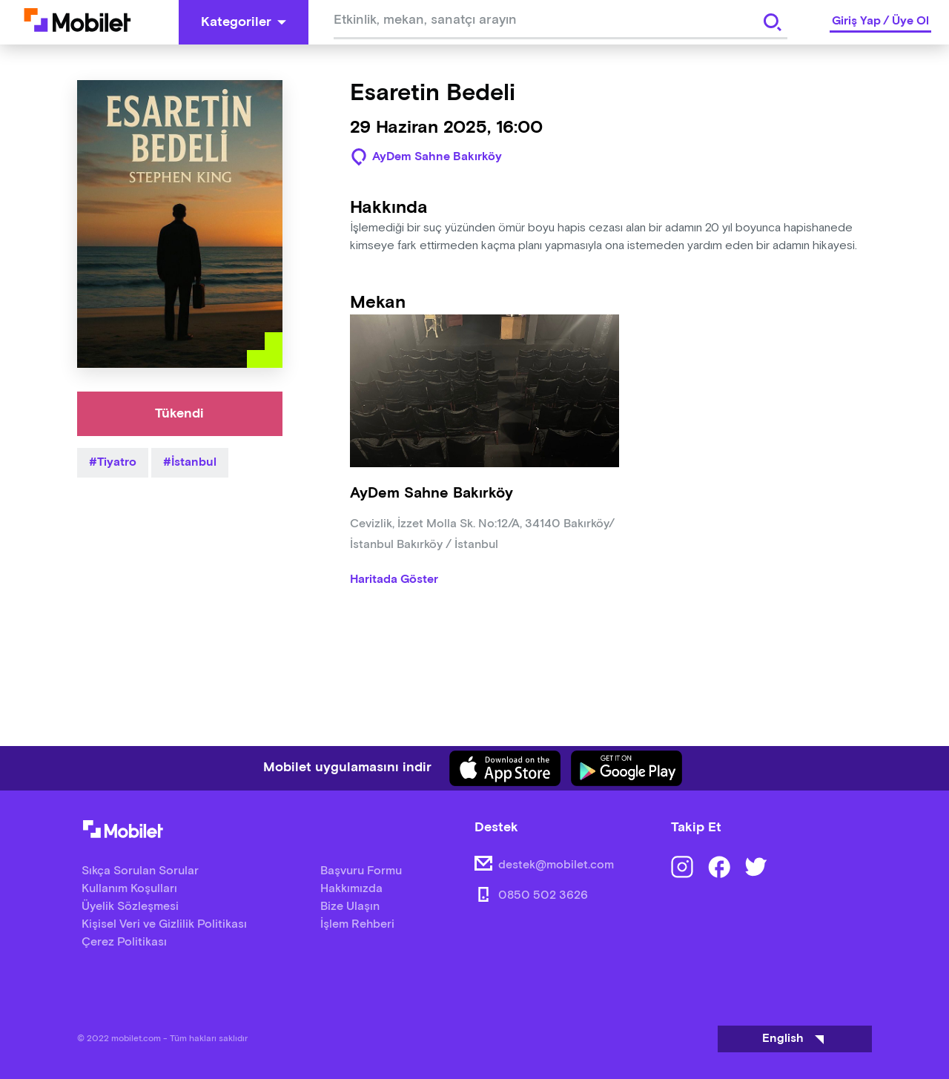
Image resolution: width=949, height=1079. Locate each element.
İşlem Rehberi (357, 924)
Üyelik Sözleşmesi (130, 906)
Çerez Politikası (124, 942)
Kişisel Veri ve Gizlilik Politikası (164, 924)
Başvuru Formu (361, 871)
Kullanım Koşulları (129, 889)
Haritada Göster (394, 580)
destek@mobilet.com (556, 865)
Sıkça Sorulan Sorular (140, 871)
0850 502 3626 (543, 895)
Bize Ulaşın (350, 906)
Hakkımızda (351, 889)
